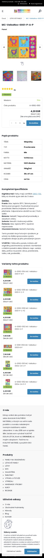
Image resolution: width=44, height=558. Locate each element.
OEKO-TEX (37, 194)
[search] (40, 11)
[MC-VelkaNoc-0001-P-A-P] (22, 47)
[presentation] (4, 47)
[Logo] (22, 11)
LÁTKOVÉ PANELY (16, 18)
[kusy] (16, 123)
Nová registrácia (36, 4)
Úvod (4, 18)
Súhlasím (32, 551)
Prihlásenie (23, 4)
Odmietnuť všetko (14, 551)
